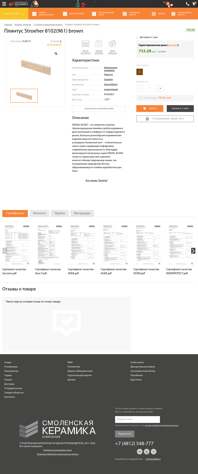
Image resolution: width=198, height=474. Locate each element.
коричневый (111, 89)
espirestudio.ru (153, 459)
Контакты (9, 397)
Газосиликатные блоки (143, 371)
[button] (85, 47)
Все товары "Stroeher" (97, 180)
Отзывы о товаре (19, 289)
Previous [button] (5, 251)
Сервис (8, 375)
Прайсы (60, 213)
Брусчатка (136, 380)
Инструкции (82, 213)
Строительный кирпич (79, 375)
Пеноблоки (137, 375)
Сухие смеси (137, 362)
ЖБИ (70, 362)
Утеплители (73, 367)
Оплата (8, 380)
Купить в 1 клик (180, 108)
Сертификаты (15, 213)
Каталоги (39, 213)
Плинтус (108, 74)
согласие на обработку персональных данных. (162, 425)
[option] (35, 67)
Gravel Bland (110, 84)
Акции (7, 362)
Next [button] (193, 251)
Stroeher (108, 79)
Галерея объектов (14, 393)
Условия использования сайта (57, 450)
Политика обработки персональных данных (57, 454)
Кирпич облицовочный (80, 371)
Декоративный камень (143, 367)
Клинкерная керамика (110, 69)
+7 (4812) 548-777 (187, 4)
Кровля (71, 380)
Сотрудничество (13, 388)
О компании (10, 367)
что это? (172, 45)
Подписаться (124, 434)
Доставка (9, 384)
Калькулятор (11, 371)
